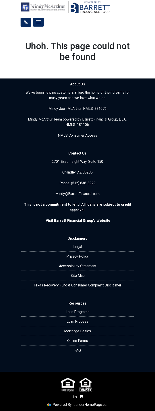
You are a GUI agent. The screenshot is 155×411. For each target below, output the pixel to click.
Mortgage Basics (77, 331)
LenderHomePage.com (91, 405)
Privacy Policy (77, 256)
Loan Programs (78, 312)
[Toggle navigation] (38, 22)
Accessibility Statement (77, 266)
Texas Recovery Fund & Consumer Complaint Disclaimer (77, 285)
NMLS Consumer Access (77, 135)
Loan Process (77, 321)
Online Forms (77, 341)
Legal (77, 247)
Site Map (78, 275)
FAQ (77, 350)
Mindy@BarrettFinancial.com (77, 194)
